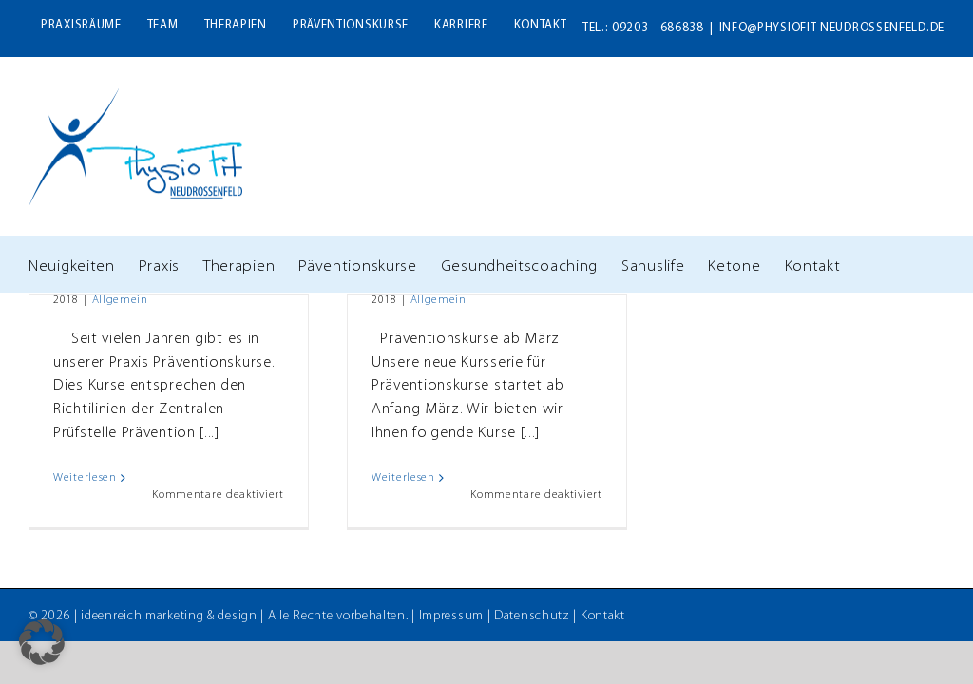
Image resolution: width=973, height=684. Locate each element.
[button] (42, 642)
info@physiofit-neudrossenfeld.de (831, 28)
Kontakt (603, 616)
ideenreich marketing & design (169, 616)
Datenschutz (532, 616)
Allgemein (120, 300)
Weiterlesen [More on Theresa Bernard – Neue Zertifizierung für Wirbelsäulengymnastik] (85, 478)
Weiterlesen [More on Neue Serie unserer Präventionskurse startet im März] (403, 478)
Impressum (451, 616)
